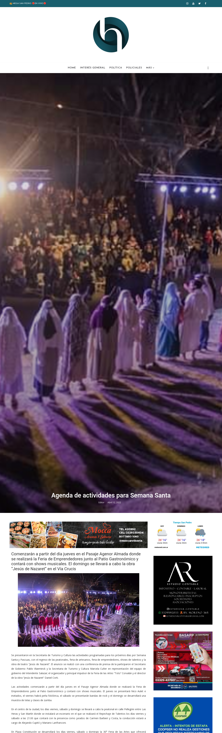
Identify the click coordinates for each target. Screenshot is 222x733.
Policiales (134, 67)
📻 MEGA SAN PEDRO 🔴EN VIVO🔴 (28, 3)
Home (72, 67)
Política (115, 67)
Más (149, 67)
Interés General (92, 67)
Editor (102, 502)
